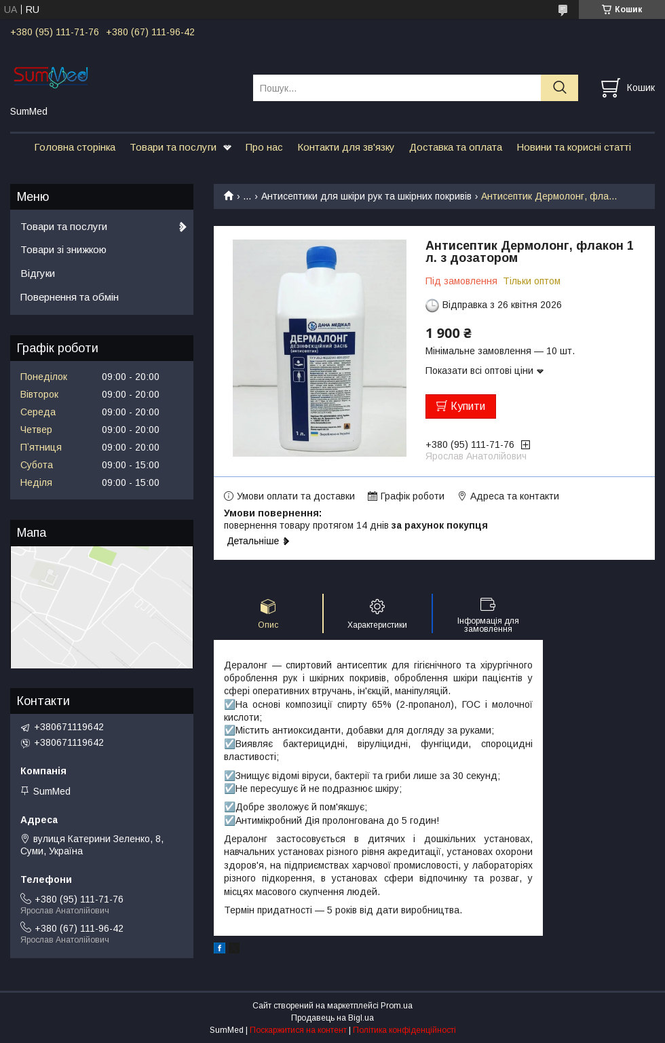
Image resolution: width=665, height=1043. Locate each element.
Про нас (264, 147)
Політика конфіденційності (404, 1030)
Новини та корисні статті (573, 147)
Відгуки (37, 273)
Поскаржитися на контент (298, 1030)
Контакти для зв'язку (346, 147)
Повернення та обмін (69, 297)
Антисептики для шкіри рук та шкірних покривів (366, 196)
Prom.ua (397, 1005)
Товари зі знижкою (63, 249)
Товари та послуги (173, 147)
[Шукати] (559, 88)
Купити (468, 406)
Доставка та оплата (455, 147)
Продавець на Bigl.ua (332, 1018)
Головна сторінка (74, 147)
